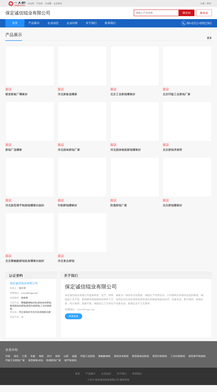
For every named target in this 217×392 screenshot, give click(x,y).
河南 (7, 356)
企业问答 (72, 23)
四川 (49, 356)
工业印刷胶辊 (178, 356)
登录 (209, 3)
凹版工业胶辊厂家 (15, 360)
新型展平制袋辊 (197, 356)
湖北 (16, 356)
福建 (74, 356)
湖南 (41, 356)
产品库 (39, 3)
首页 (15, 23)
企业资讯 (58, 3)
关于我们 (91, 23)
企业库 (31, 3)
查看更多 (73, 316)
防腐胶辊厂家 (53, 360)
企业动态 (53, 23)
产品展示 (34, 23)
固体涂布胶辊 (121, 356)
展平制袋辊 (70, 360)
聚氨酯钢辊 (104, 356)
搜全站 (186, 12)
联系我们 (110, 23)
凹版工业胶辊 (87, 356)
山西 (66, 356)
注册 (202, 3)
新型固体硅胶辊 (140, 356)
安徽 (32, 356)
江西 (24, 356)
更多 (209, 37)
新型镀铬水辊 (35, 360)
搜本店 (204, 12)
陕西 (57, 356)
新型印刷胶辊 (159, 356)
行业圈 (48, 3)
